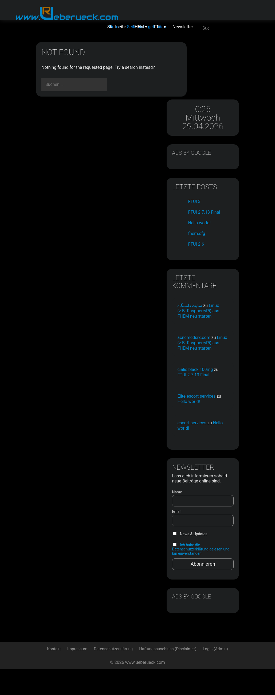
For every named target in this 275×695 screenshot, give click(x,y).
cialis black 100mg (209, 371)
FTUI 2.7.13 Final (213, 376)
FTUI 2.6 (217, 208)
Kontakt (54, 674)
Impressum (77, 674)
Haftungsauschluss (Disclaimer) (167, 674)
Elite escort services (209, 403)
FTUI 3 (216, 160)
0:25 (213, 52)
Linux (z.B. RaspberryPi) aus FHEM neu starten (212, 290)
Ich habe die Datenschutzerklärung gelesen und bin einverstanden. (212, 570)
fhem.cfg (218, 197)
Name (198, 511)
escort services (213, 432)
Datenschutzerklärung (113, 674)
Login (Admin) (215, 674)
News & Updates (212, 553)
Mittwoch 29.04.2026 (213, 68)
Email (198, 531)
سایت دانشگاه (211, 277)
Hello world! (221, 187)
